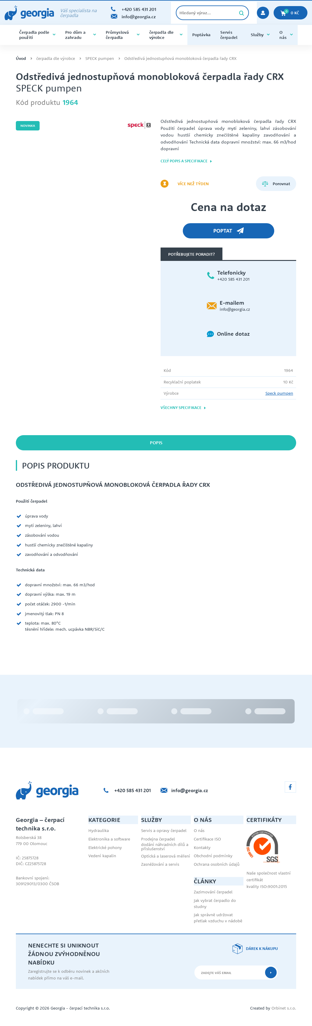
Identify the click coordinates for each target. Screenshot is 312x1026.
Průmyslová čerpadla (122, 34)
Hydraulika (98, 830)
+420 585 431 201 (233, 279)
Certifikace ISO (207, 839)
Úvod (21, 58)
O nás (286, 34)
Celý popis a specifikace (186, 161)
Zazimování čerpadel (213, 892)
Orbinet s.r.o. (283, 1008)
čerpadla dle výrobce (166, 34)
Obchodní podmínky (213, 855)
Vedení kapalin (102, 855)
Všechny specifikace (183, 408)
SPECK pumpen (99, 58)
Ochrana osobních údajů (216, 864)
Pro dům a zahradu (80, 34)
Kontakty (202, 847)
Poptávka (201, 34)
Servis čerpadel (228, 34)
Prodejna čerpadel (158, 839)
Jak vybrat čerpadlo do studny (215, 903)
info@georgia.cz (235, 309)
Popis (156, 442)
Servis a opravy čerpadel (163, 830)
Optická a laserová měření (165, 856)
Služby (260, 34)
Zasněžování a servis (160, 864)
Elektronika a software (109, 839)
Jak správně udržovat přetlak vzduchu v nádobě (218, 918)
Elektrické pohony (105, 847)
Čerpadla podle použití (37, 34)
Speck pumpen (279, 393)
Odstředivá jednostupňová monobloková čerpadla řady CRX (180, 58)
